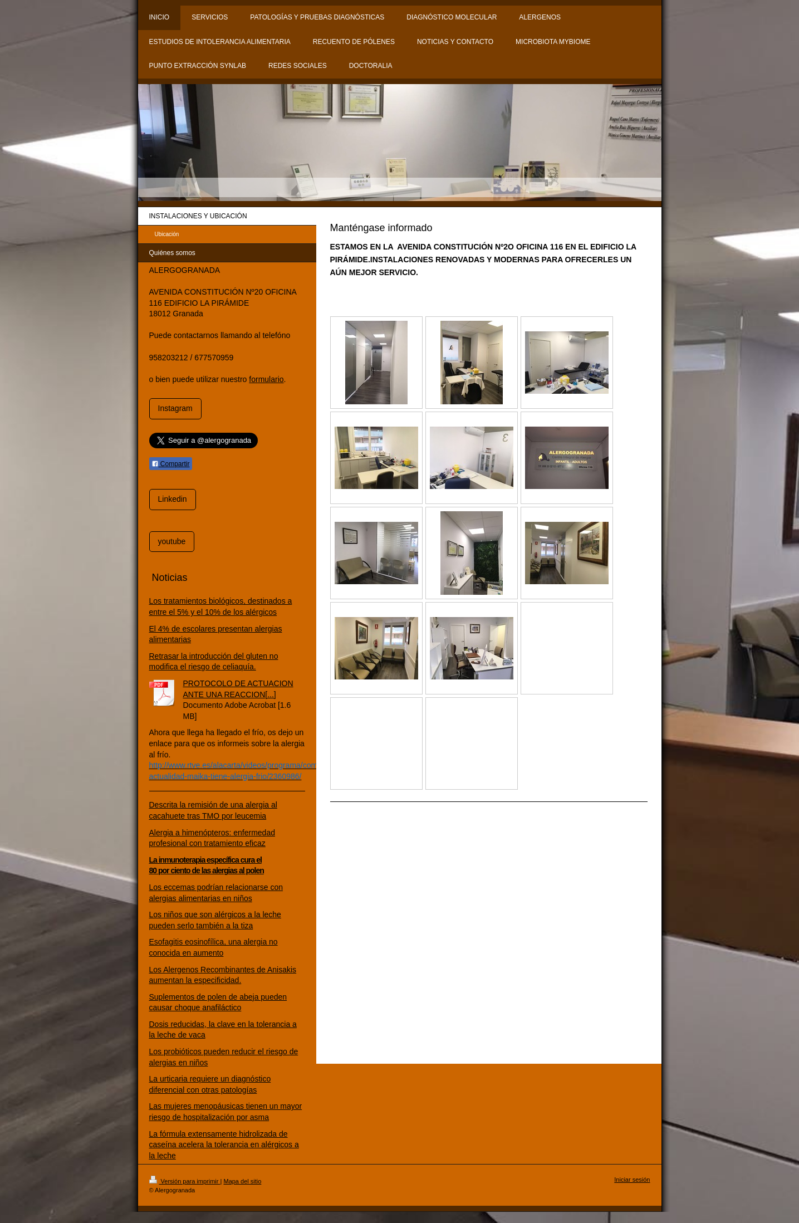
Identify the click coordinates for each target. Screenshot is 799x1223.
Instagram (175, 408)
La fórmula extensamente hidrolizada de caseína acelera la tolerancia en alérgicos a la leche (224, 1144)
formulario (266, 379)
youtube (172, 541)
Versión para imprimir (184, 1181)
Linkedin (172, 499)
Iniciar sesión (632, 1179)
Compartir (170, 464)
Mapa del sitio (242, 1181)
